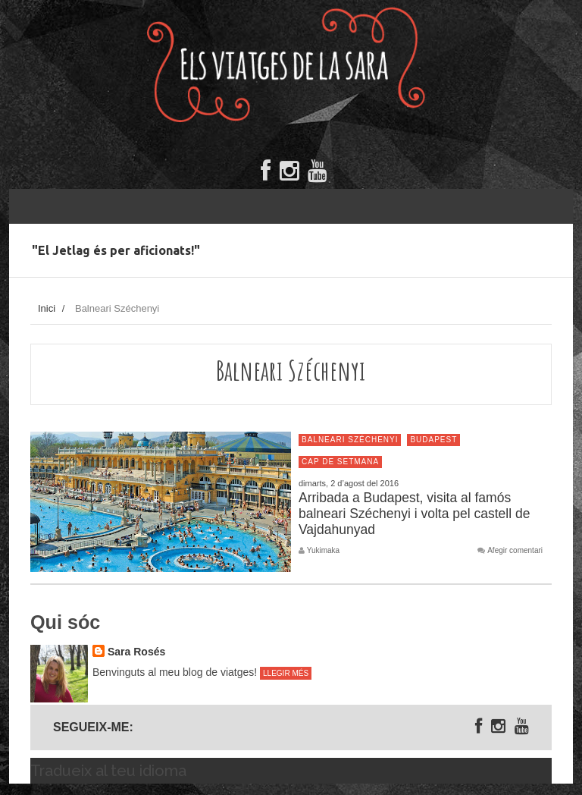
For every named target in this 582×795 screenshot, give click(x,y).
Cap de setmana (340, 461)
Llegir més (285, 673)
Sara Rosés (136, 652)
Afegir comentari (515, 551)
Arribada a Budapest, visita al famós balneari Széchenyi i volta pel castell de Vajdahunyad (414, 513)
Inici (46, 308)
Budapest (433, 439)
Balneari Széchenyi (350, 439)
